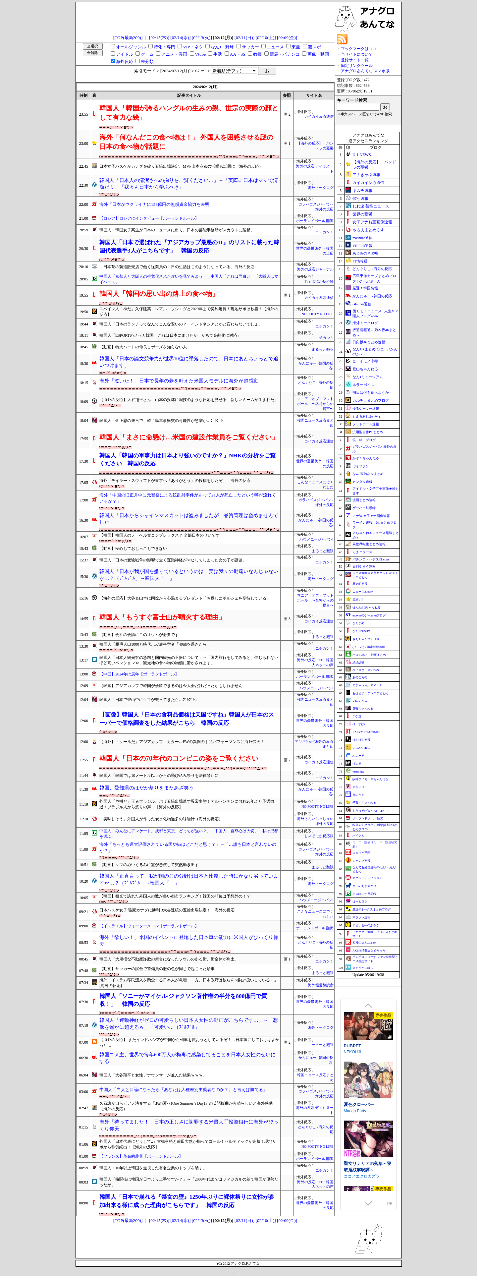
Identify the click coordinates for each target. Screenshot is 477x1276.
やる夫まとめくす (368, 230)
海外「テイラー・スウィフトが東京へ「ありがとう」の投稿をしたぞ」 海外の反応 (174, 480)
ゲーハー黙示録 (364, 508)
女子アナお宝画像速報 (372, 222)
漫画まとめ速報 (364, 500)
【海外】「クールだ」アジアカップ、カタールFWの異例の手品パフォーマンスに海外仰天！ (181, 741)
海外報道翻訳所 (321, 985)
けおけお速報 (361, 739)
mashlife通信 (362, 238)
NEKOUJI (352, 1109)
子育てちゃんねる (364, 802)
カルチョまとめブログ (370, 400)
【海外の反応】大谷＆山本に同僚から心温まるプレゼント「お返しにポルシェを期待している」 (184, 598)
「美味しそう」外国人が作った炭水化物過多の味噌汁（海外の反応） (161, 819)
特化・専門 (164, 46)
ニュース (275, 46)
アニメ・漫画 (174, 54)
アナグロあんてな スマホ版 (365, 71)
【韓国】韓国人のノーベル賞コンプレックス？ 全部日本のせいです (159, 535)
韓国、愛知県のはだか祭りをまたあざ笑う (146, 787)
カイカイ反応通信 (319, 116)
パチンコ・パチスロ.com (370, 559)
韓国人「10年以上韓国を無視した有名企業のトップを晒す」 (153, 1168)
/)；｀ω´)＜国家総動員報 (368, 647)
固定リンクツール (357, 65)
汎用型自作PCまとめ (367, 432)
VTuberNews (360, 701)
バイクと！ (359, 835)
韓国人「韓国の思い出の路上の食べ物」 (159, 293)
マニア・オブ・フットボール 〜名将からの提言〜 (315, 404)
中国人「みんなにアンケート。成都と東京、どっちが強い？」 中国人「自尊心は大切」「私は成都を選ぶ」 (188, 834)
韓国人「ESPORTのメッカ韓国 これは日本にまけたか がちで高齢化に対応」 (170, 335)
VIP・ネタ (193, 46)
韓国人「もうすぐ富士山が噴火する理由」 (162, 617)
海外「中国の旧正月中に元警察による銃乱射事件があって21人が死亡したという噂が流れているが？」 (187, 498)
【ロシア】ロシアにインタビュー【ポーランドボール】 (149, 218)
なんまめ (358, 623)
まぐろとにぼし (362, 967)
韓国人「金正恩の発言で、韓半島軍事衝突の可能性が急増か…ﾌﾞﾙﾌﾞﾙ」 (163, 420)
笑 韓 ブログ (364, 440)
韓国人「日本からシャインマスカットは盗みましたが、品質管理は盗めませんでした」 (188, 519)
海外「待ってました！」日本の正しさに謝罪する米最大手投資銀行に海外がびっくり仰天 (188, 1125)
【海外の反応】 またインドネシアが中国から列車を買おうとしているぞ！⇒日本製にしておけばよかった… (189, 1042)
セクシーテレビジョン (367, 878)
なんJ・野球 (222, 46)
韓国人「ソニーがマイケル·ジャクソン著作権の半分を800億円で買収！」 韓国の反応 (183, 1000)
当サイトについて (357, 54)
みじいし (352, 1059)
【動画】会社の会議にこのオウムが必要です (139, 634)
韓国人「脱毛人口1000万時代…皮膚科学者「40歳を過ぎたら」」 (157, 644)
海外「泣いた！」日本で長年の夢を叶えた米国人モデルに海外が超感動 (178, 380)
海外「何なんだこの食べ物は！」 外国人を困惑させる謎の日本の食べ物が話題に (186, 142)
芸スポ (314, 46)
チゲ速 (356, 716)
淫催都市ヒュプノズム (365, 1052)
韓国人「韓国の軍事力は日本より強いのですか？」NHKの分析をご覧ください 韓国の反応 (187, 459)
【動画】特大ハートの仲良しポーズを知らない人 (143, 347)
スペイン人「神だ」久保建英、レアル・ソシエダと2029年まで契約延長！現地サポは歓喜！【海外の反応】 (188, 312)
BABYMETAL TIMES (366, 732)
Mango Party (355, 1167)
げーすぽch (359, 724)
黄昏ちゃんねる (362, 708)
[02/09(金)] (287, 37)
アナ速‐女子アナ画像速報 (371, 516)
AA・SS (237, 54)
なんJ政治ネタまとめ (368, 474)
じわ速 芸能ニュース (370, 206)
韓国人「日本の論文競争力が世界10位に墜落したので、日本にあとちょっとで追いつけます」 (188, 362)
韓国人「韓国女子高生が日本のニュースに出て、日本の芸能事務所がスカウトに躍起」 (176, 230)
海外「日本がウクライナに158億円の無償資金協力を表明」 (156, 204)
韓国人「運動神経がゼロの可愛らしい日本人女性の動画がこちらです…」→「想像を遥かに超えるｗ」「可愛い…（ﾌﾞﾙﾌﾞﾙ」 (188, 1023)
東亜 (296, 46)
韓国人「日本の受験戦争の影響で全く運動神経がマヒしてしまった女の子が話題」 (172, 560)
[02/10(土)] (266, 37)
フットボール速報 (365, 424)
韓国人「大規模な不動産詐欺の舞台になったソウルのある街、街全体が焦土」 (168, 959)
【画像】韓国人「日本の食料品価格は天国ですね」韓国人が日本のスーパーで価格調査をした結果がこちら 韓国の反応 (186, 719)
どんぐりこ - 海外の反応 (372, 269)
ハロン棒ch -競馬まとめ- (369, 655)
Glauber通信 (361, 304)
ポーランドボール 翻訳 (315, 221)
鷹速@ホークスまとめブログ (371, 909)
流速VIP (357, 599)
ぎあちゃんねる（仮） (367, 639)
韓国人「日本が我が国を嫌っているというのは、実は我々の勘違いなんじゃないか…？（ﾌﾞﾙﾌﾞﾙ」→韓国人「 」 (188, 575)
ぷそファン (360, 466)
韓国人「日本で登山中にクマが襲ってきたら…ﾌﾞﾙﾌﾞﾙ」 (149, 699)
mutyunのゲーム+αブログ (369, 615)
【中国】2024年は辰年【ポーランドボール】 (139, 674)
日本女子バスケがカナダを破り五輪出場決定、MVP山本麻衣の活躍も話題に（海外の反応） (181, 166)
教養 (257, 54)
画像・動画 (318, 54)
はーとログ (359, 901)
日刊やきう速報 (364, 566)
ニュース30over (362, 591)
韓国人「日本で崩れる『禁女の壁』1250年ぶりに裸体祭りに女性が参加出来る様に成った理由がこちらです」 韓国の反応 (186, 1201)
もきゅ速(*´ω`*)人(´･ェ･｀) (370, 810)
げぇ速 (356, 763)
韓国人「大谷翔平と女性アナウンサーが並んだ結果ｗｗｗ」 (153, 1075)
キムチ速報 (362, 190)
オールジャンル (131, 46)
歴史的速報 (359, 583)
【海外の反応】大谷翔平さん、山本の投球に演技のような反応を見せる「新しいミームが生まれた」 (188, 399)
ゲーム (147, 54)
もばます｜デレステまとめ (370, 693)
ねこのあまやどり (364, 886)
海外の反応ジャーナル (315, 269)
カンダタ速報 (362, 482)
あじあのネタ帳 (365, 253)
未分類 (147, 61)
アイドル (124, 54)
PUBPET (352, 1102)
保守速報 (360, 198)
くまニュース (362, 552)
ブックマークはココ (359, 48)
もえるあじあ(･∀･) (366, 416)
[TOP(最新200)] (128, 37)
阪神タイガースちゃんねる (370, 779)
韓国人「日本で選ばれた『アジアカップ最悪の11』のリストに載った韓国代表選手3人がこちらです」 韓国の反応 (189, 246)
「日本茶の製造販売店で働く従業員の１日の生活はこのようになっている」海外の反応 (176, 266)
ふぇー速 (358, 755)
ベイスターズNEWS (365, 670)
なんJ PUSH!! (361, 631)
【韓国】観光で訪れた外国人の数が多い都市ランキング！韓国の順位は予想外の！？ (174, 896)
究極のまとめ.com (364, 942)
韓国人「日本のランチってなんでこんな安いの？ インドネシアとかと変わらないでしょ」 (180, 324)
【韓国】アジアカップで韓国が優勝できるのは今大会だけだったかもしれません (170, 685)
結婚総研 (358, 662)
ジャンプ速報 (361, 860)
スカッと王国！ (362, 852)
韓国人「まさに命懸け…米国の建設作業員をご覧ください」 (188, 437)
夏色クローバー (359, 1161)
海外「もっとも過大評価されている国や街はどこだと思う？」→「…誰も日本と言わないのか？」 (187, 847)
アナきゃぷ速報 (366, 174)
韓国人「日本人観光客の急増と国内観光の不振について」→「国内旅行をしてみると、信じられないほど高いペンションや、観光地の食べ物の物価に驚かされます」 (188, 660)
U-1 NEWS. (362, 154)
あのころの (359, 677)
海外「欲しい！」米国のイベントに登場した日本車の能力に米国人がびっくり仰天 (188, 941)
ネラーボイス (363, 385)
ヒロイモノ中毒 (365, 361)
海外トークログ (321, 188)
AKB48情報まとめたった (369, 950)
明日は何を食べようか (370, 392)
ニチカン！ (324, 232)
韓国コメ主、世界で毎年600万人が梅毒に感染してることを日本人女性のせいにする (187, 1058)
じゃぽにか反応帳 (319, 281)
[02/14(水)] (180, 37)
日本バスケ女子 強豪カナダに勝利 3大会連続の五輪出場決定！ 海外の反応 (167, 910)
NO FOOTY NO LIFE (317, 314)
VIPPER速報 (362, 246)
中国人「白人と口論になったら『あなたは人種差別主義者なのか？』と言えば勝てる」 (183, 1089)
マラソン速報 (361, 917)
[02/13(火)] (202, 37)
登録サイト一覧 (355, 60)
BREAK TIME (361, 747)
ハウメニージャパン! (316, 539)
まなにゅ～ (359, 786)
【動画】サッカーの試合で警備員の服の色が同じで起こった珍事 (157, 968)
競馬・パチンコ (285, 54)
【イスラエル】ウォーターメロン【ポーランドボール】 (149, 926)
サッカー (250, 46)
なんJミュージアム (367, 377)
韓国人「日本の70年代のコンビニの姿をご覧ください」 (182, 758)
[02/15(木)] (159, 37)
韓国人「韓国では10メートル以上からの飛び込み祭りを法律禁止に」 (161, 775)
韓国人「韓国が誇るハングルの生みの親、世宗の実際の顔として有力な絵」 (188, 112)
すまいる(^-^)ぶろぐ (365, 925)
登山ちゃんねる (365, 369)
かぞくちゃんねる (365, 458)
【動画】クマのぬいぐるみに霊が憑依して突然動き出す (149, 864)
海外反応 (124, 61)
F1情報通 (359, 261)
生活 (217, 54)
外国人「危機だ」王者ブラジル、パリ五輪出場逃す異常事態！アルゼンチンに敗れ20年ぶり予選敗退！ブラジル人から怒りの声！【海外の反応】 (186, 804)
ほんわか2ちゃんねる (366, 607)
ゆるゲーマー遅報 (365, 408)
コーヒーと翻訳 (321, 1045)
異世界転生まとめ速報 (369, 544)
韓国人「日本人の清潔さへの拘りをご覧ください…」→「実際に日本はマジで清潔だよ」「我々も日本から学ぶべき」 (188, 184)
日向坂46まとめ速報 (368, 342)
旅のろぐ (358, 794)
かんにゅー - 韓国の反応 (372, 296)
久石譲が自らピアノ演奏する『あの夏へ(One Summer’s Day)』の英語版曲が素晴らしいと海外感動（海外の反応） (186, 1106)
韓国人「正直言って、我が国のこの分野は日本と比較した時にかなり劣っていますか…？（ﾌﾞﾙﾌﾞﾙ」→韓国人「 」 (188, 879)
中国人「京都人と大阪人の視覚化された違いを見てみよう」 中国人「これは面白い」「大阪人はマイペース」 (188, 279)
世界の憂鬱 (362, 214)
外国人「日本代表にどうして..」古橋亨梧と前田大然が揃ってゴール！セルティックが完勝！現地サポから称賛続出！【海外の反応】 (187, 1144)
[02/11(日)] (245, 37)
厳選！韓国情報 (365, 288)
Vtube (200, 54)
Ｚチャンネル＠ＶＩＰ (367, 685)
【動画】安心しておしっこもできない (133, 548)
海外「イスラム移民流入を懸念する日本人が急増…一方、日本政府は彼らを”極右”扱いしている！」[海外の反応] (188, 983)
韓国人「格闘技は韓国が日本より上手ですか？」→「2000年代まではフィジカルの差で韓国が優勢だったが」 (188, 1182)
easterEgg (358, 771)
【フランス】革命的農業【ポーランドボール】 (141, 1156)
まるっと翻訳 (323, 349)
